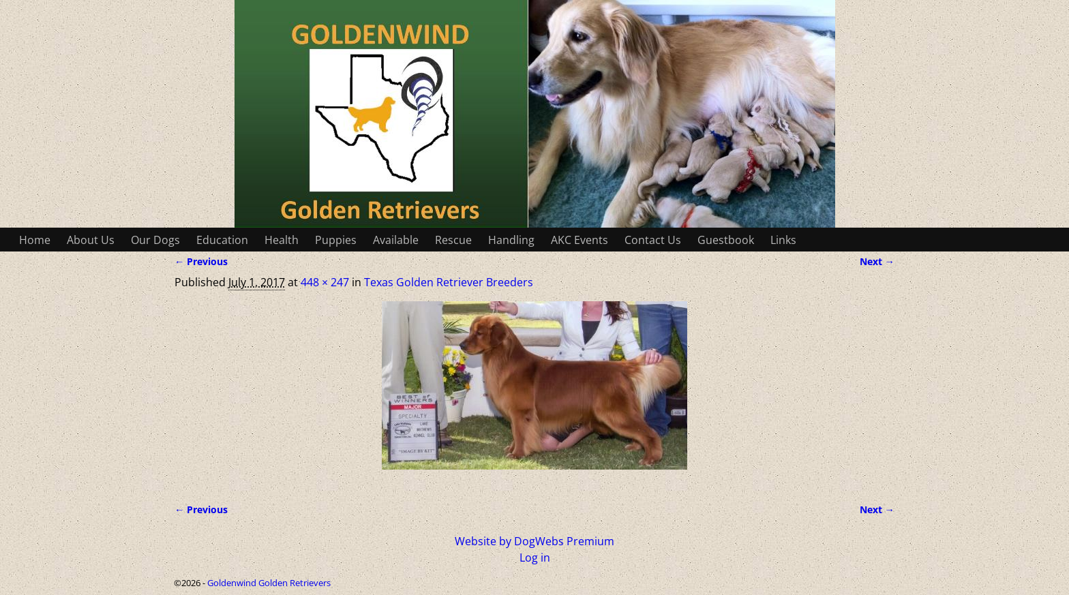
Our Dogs (155, 239)
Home (34, 239)
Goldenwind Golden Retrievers (269, 583)
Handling (511, 239)
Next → (877, 261)
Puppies (336, 239)
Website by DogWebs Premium (534, 541)
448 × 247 (325, 282)
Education (222, 239)
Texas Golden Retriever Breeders (448, 282)
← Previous (201, 261)
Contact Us (652, 239)
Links (783, 239)
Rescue (453, 239)
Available (396, 239)
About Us (91, 239)
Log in (535, 557)
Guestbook (725, 239)
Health (282, 239)
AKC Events (579, 239)
